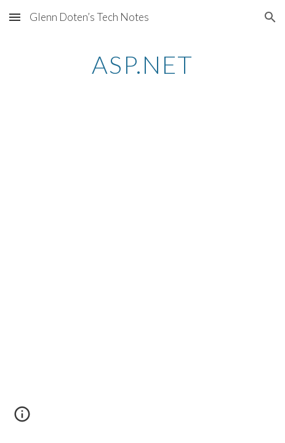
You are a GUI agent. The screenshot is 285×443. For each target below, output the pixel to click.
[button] (15, 17)
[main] (142, 64)
